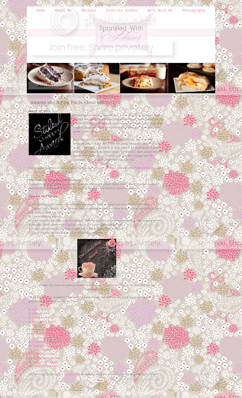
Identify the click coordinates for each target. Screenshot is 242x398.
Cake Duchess (41, 313)
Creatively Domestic (45, 366)
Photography (193, 10)
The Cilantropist (41, 337)
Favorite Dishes (122, 10)
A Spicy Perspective (44, 333)
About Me (63, 10)
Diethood (37, 309)
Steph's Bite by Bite (44, 321)
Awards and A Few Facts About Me (67, 102)
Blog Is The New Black (46, 329)
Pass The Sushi (43, 349)
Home (41, 10)
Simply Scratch (41, 317)
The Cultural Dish (69, 374)
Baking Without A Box (46, 358)
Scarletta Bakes (43, 345)
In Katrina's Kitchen (44, 341)
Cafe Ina (37, 325)
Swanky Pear (108, 167)
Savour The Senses (45, 362)
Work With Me (160, 10)
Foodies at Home (44, 353)
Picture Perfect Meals (115, 285)
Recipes (88, 10)
